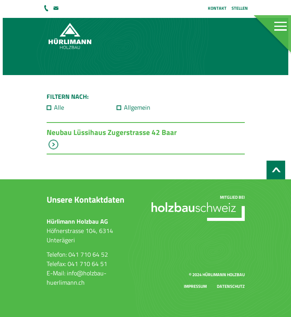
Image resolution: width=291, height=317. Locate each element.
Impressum (195, 286)
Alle (59, 107)
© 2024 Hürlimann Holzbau (217, 274)
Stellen (240, 8)
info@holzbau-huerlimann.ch (57, 8)
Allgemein (137, 107)
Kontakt (217, 8)
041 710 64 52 (47, 8)
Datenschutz (231, 286)
